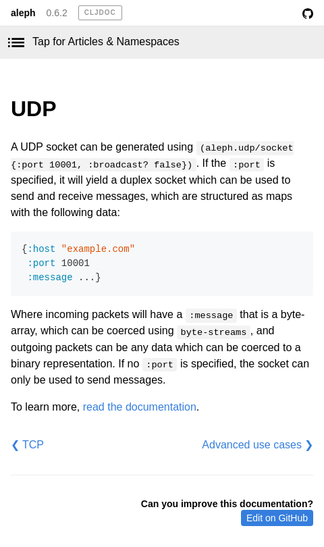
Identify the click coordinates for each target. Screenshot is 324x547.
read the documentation (139, 407)
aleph (23, 12)
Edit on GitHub (277, 518)
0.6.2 (57, 12)
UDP (34, 109)
